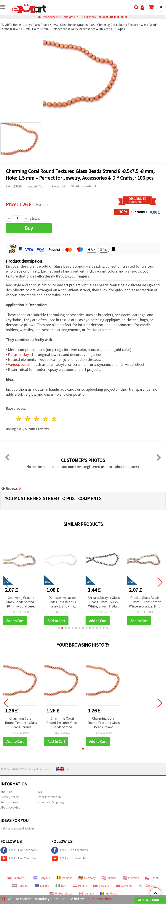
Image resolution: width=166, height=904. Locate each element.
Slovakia (101, 886)
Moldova (108, 893)
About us (6, 792)
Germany (87, 878)
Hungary (20, 886)
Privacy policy (9, 797)
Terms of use (9, 802)
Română (64, 878)
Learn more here (99, 898)
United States (61, 893)
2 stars (27, 418)
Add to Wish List (83, 186)
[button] (59, 628)
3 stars (36, 418)
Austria (109, 878)
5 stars (54, 418)
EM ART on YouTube (18, 858)
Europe (42, 885)
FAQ (39, 792)
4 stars (45, 418)
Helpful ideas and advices (17, 828)
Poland (80, 886)
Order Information (49, 797)
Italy (61, 886)
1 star (18, 418)
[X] (2, 898)
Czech (152, 878)
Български (17, 878)
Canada (86, 893)
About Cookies (10, 807)
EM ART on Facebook (18, 850)
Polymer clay (18, 354)
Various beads (19, 364)
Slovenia (124, 886)
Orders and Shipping (50, 802)
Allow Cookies (149, 900)
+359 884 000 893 (112, 17)
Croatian (131, 878)
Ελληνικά (41, 878)
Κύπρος (146, 885)
